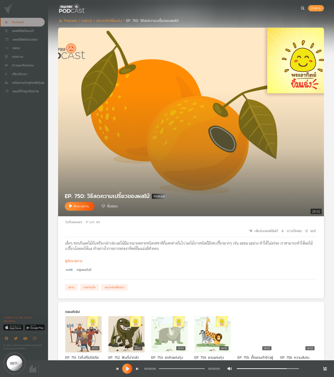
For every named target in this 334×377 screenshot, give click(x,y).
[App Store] (13, 327)
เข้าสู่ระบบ (316, 8)
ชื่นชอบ (112, 206)
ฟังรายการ (81, 206)
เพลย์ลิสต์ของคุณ (21, 39)
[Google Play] (35, 327)
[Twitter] (17, 339)
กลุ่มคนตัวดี (84, 270)
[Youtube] (26, 339)
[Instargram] (36, 339)
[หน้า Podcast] (86, 7)
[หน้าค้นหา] (302, 8)
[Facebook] (7, 339)
